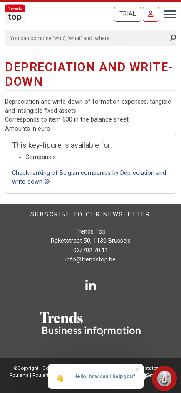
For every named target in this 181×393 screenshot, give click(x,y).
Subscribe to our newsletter (90, 214)
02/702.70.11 (90, 250)
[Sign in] (151, 14)
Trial (127, 13)
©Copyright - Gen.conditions (45, 368)
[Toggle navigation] (167, 13)
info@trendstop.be (90, 259)
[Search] (88, 38)
